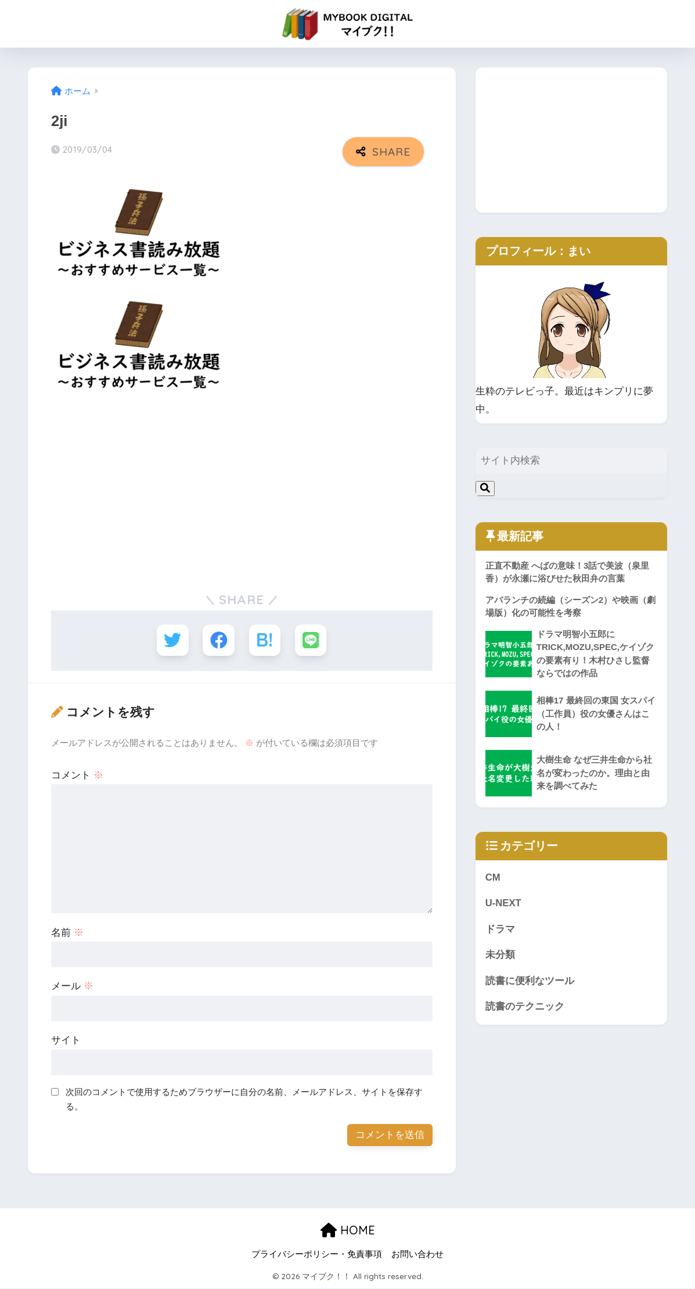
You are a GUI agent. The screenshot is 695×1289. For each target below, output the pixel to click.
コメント (77, 775)
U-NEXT (503, 904)
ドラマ (500, 929)
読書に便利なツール (529, 982)
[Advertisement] (242, 491)
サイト (66, 1040)
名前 (67, 932)
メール (72, 986)
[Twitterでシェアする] (172, 640)
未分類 (500, 955)
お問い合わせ (417, 1254)
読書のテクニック (524, 1007)
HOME (348, 1230)
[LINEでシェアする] (311, 640)
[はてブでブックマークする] (265, 640)
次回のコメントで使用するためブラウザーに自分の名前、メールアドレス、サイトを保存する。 (244, 1099)
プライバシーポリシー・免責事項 (316, 1254)
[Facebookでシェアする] (219, 640)
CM (492, 878)
